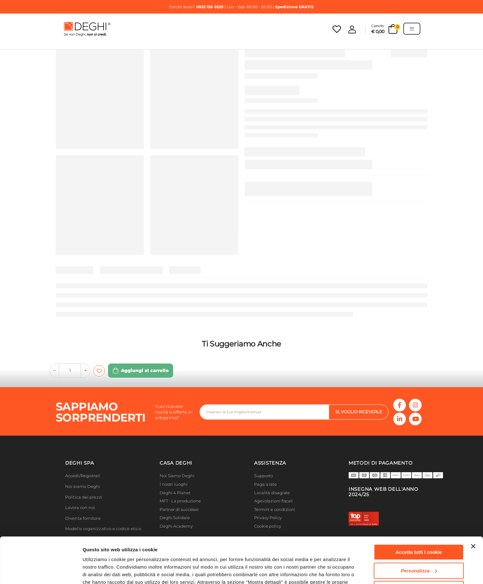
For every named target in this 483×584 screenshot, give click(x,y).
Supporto (263, 475)
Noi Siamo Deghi (177, 475)
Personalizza (419, 527)
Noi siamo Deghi (82, 486)
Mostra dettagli (99, 571)
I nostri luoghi (174, 484)
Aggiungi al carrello (144, 370)
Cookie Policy (99, 554)
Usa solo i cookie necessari (419, 546)
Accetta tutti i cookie (419, 509)
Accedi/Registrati (82, 475)
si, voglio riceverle (358, 411)
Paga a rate (265, 484)
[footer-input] (264, 412)
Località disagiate (272, 492)
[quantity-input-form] (70, 371)
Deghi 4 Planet (175, 492)
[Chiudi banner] (473, 503)
